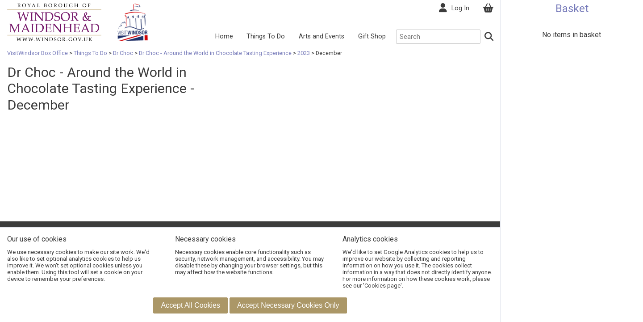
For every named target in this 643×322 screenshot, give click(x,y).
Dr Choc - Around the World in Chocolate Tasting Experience (215, 53)
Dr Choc (123, 53)
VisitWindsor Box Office (38, 53)
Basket (572, 8)
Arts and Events (321, 36)
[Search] (489, 37)
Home (224, 36)
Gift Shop (372, 36)
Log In (460, 8)
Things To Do (265, 36)
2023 (303, 53)
